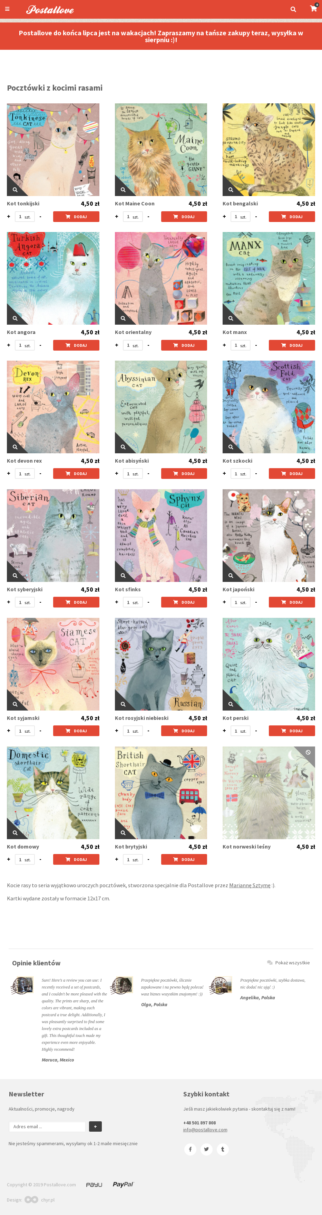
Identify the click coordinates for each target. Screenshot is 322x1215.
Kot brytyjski (131, 846)
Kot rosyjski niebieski (141, 718)
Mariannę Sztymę (250, 885)
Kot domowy (23, 846)
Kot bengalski (240, 203)
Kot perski (235, 718)
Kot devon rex (24, 460)
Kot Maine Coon (135, 203)
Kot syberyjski (24, 589)
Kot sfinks (128, 589)
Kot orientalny (133, 332)
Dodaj (76, 216)
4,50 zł (90, 203)
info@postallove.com (205, 1129)
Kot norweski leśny (247, 846)
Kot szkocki (237, 460)
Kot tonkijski (23, 203)
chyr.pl (40, 1200)
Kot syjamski (23, 718)
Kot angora (21, 332)
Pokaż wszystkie (288, 962)
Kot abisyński (132, 460)
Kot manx (235, 332)
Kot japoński (238, 589)
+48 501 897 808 (199, 1123)
